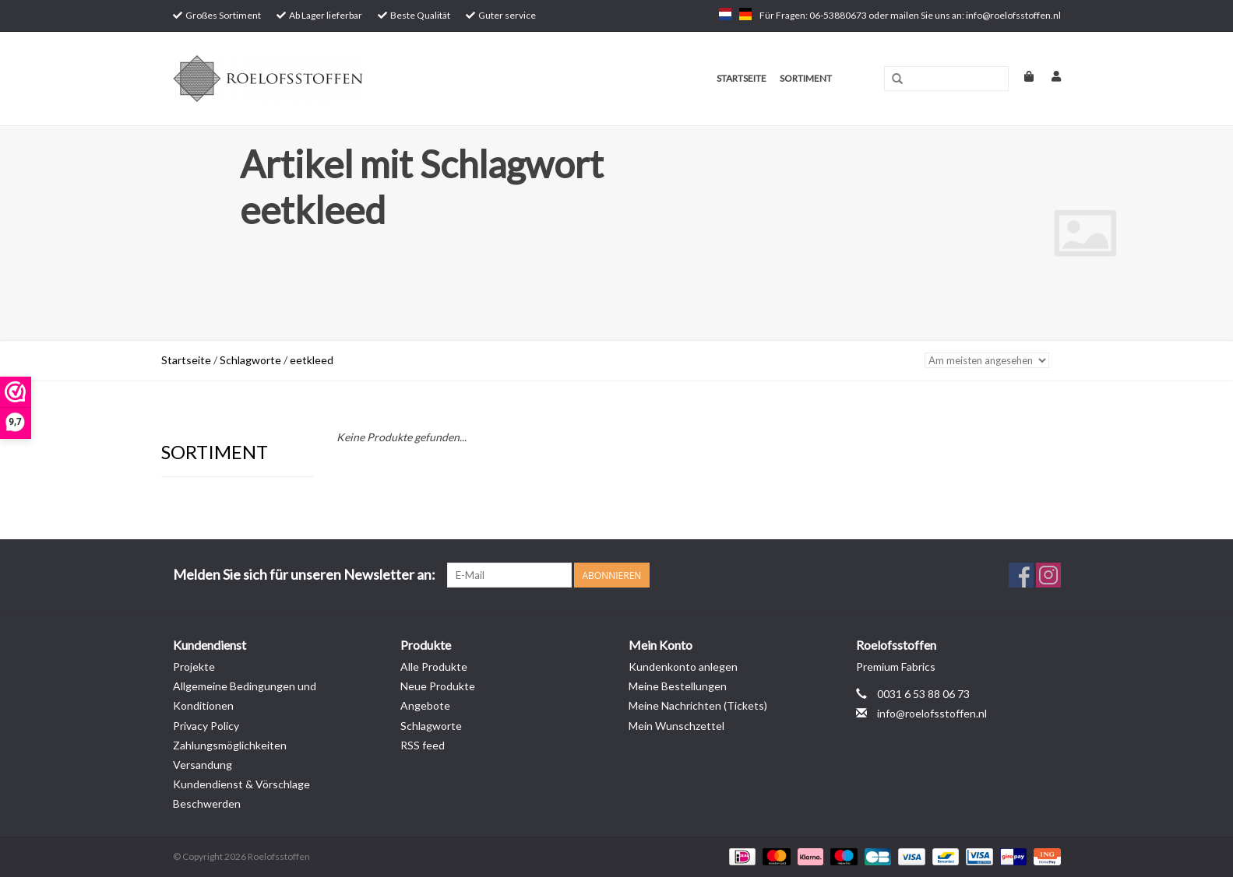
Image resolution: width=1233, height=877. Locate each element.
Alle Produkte (433, 666)
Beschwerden (207, 803)
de (745, 14)
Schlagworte (250, 360)
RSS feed (422, 745)
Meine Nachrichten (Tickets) (698, 705)
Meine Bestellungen (678, 686)
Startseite (741, 78)
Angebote (425, 705)
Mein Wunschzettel (676, 725)
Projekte (194, 666)
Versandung (202, 764)
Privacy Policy (206, 725)
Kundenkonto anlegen (683, 666)
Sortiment (806, 78)
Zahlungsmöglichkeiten (230, 745)
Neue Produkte (437, 686)
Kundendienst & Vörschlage (241, 784)
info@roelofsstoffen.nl (932, 713)
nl (725, 14)
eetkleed (311, 360)
